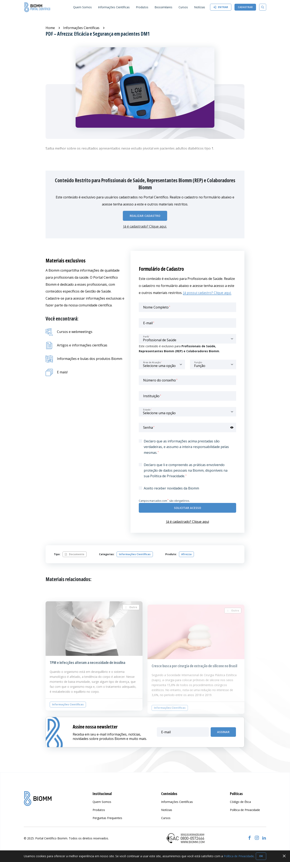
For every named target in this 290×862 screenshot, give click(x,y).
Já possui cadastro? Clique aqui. (207, 292)
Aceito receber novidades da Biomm (171, 488)
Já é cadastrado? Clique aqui (187, 521)
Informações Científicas (81, 27)
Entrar (220, 7)
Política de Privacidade (239, 856)
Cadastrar (245, 7)
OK (261, 856)
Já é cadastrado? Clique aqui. (145, 226)
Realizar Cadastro (145, 216)
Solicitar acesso (187, 508)
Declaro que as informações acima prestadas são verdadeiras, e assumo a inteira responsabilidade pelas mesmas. (186, 447)
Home (50, 27)
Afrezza (186, 554)
